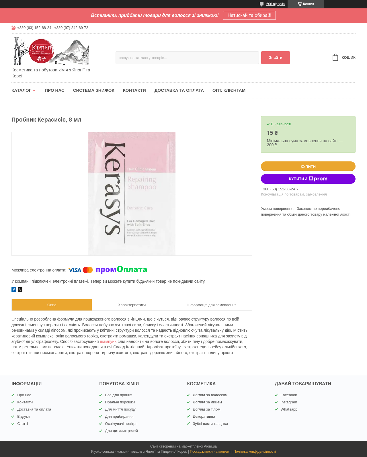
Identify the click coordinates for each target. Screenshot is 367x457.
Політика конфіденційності (254, 452)
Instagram (289, 402)
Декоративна (204, 416)
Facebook (289, 395)
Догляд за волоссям (210, 395)
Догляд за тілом (206, 409)
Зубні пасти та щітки (210, 423)
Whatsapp (289, 409)
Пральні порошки (120, 402)
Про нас (55, 90)
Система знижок (93, 90)
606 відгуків (275, 4)
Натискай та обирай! (250, 15)
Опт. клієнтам (228, 90)
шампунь (108, 341)
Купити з (308, 178)
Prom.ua (210, 446)
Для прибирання (119, 416)
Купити (308, 167)
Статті (22, 423)
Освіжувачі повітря (121, 423)
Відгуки (23, 416)
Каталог (21, 90)
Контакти (134, 90)
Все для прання (118, 395)
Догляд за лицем (207, 402)
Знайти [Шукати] (275, 57)
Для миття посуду (120, 409)
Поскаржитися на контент (210, 452)
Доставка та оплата (179, 90)
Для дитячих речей (121, 431)
